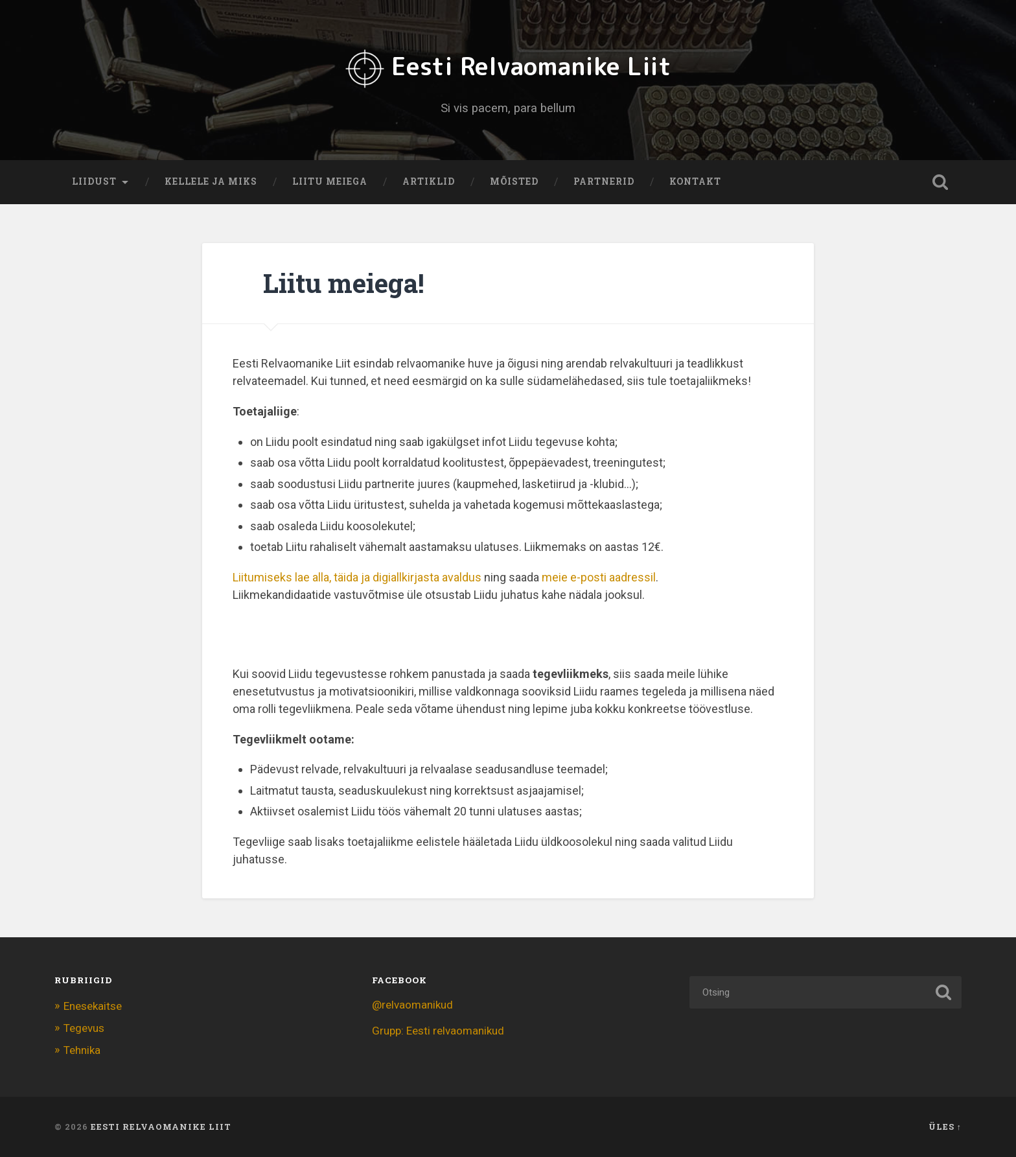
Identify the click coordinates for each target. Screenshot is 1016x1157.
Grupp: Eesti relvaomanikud (438, 1029)
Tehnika (82, 1050)
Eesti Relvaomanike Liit (508, 65)
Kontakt (695, 181)
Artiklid (428, 181)
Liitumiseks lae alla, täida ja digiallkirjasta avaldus (357, 576)
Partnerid (603, 181)
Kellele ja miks (211, 181)
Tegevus (84, 1027)
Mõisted (514, 181)
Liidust (94, 181)
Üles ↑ (945, 1126)
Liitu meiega (329, 181)
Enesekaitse (93, 1005)
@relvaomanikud (412, 1004)
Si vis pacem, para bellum (508, 107)
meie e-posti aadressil (599, 576)
